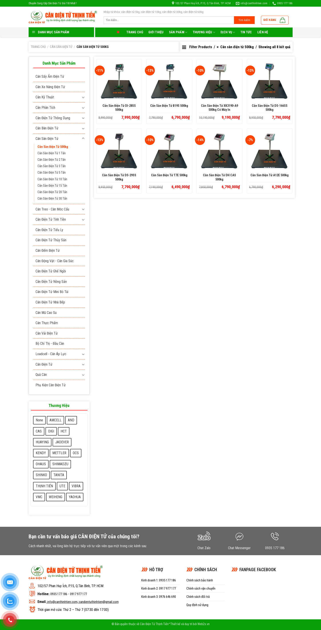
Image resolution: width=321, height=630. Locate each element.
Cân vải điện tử (46, 333)
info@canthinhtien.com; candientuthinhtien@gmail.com (83, 602)
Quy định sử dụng (197, 605)
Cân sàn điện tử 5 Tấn (51, 172)
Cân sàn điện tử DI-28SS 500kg (119, 108)
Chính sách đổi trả (198, 597)
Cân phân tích (45, 107)
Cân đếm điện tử (47, 250)
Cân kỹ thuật (44, 97)
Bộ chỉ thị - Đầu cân (49, 343)
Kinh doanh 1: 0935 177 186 (158, 580)
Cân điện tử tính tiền (50, 219)
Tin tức (246, 32)
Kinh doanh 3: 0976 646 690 (158, 597)
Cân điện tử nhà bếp (50, 302)
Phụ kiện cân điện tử (50, 385)
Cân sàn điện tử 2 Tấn (51, 160)
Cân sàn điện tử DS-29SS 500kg (119, 177)
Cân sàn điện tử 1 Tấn (51, 153)
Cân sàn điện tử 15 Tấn (52, 186)
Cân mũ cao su (46, 313)
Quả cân (41, 374)
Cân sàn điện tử (61, 47)
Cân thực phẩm (46, 323)
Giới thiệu (156, 32)
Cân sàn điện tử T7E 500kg (169, 175)
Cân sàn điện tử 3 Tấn (51, 166)
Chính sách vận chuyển (200, 588)
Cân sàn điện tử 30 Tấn (52, 198)
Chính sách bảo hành (199, 580)
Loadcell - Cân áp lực (50, 354)
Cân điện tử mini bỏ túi (51, 292)
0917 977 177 (78, 594)
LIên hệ (262, 32)
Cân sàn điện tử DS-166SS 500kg (270, 108)
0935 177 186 (58, 594)
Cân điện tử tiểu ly (49, 230)
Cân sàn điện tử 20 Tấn (52, 192)
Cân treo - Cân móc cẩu (52, 209)
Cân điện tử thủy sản (50, 240)
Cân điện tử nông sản (51, 281)
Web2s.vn (203, 624)
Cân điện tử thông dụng (52, 118)
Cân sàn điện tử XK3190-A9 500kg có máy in (219, 108)
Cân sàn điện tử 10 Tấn (52, 179)
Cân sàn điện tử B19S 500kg (169, 106)
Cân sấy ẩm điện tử (49, 76)
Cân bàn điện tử (46, 128)
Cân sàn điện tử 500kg (52, 147)
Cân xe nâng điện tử (50, 87)
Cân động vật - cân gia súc (54, 261)
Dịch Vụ (228, 32)
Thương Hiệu (204, 32)
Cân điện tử (43, 364)
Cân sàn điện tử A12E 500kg (269, 175)
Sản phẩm (178, 32)
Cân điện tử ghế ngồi (50, 271)
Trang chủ (134, 32)
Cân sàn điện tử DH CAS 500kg (219, 177)
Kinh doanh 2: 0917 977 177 (158, 588)
